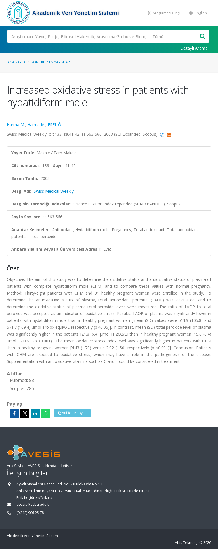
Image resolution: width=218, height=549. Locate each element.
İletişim (67, 465)
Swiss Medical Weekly (54, 191)
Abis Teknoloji (186, 542)
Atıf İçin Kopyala (72, 412)
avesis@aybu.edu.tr (33, 504)
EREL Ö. (55, 124)
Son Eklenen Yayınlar (50, 62)
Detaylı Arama (193, 48)
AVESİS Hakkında (42, 465)
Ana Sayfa (16, 62)
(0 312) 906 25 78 (30, 512)
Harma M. (16, 124)
